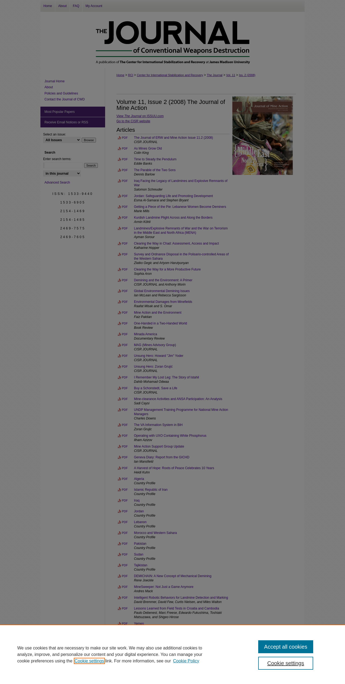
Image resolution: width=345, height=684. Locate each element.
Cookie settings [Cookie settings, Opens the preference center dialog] (285, 663)
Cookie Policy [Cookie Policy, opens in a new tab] (186, 661)
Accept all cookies (285, 647)
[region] (172, 654)
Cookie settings (89, 661)
